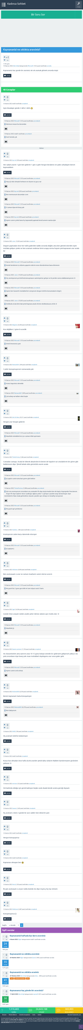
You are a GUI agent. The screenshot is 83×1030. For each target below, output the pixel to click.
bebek (39, 1014)
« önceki (12, 925)
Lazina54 (35, 994)
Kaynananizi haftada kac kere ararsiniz (27, 936)
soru (12, 978)
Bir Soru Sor (38, 14)
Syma (33, 957)
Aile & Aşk (16, 66)
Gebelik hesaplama (24, 1014)
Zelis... (37, 976)
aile (28, 978)
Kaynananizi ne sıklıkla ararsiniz (24, 954)
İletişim (4, 1014)
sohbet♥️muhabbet (20, 978)
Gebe (33, 1014)
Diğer (19, 939)
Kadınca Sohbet (16, 3)
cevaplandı (25, 103)
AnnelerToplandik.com (74, 1014)
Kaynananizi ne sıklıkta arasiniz (24, 972)
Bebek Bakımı (13, 1014)
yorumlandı (36, 121)
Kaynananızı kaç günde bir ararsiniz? (26, 990)
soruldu (49, 66)
